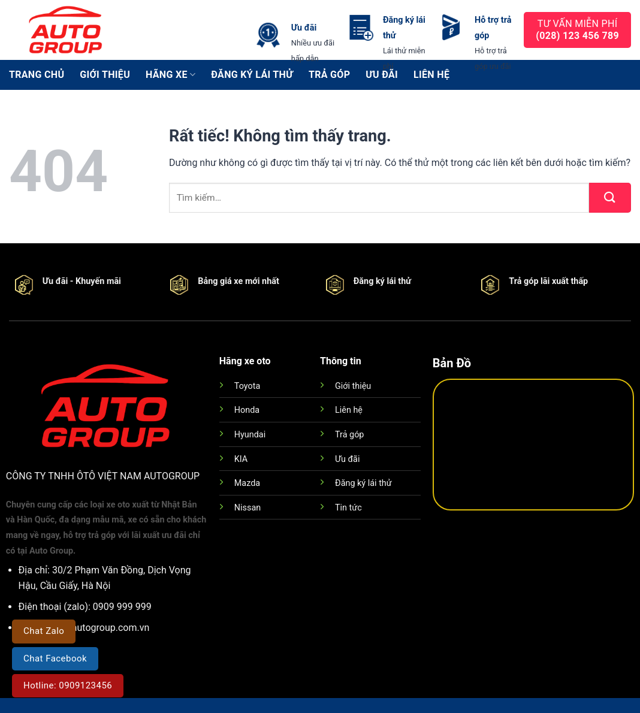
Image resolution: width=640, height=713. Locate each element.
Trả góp (349, 435)
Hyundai (249, 435)
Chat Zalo (43, 631)
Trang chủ (36, 74)
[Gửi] (610, 198)
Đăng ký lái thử (363, 483)
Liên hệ (349, 410)
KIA (240, 459)
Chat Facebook (55, 658)
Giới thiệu (105, 74)
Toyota (247, 386)
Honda (246, 410)
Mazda (247, 483)
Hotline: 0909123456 (67, 685)
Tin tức (348, 508)
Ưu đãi (347, 459)
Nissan (247, 508)
